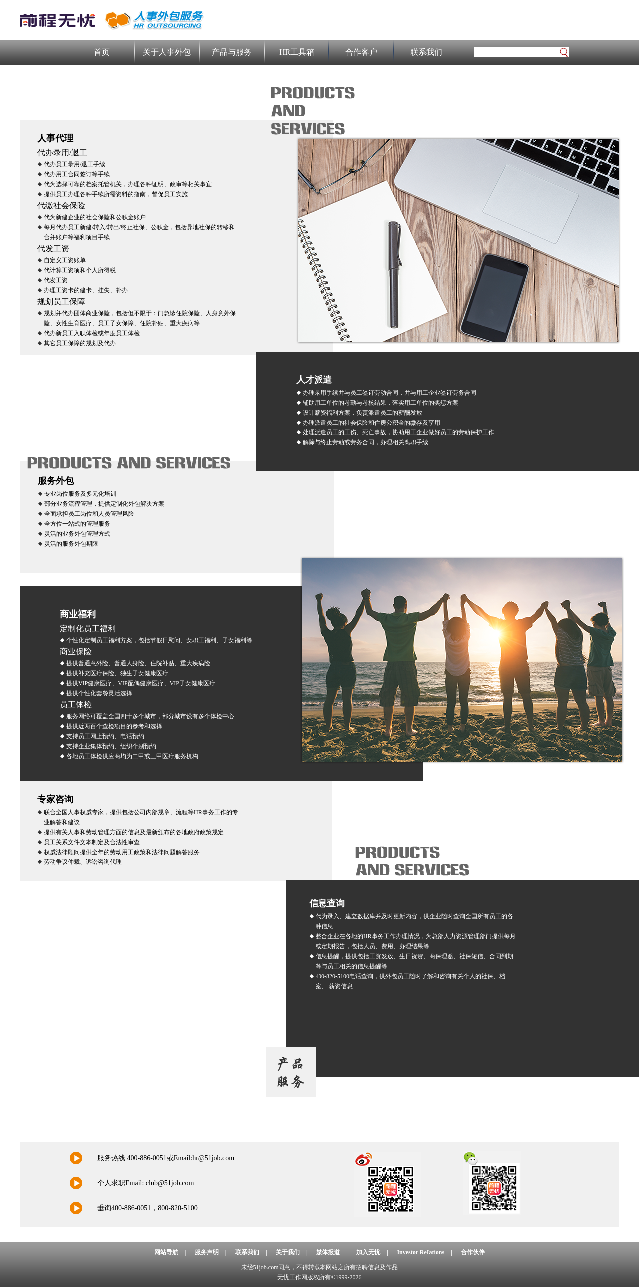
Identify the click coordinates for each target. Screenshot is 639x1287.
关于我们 (288, 1252)
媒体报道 (328, 1252)
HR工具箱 (296, 52)
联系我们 (426, 52)
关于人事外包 (167, 52)
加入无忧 (368, 1252)
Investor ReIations (420, 1252)
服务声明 (207, 1252)
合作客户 (361, 52)
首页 (102, 52)
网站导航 (166, 1252)
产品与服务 (232, 52)
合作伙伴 (473, 1252)
